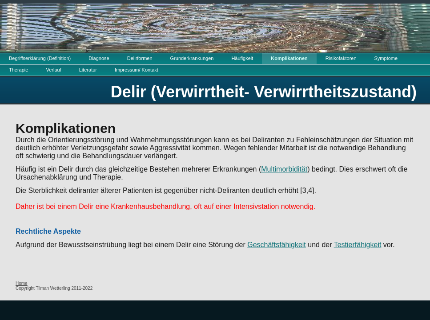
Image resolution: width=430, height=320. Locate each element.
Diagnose (98, 58)
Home (22, 283)
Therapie (18, 69)
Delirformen (140, 58)
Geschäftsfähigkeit (276, 244)
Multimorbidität (284, 169)
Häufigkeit (242, 58)
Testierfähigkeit (358, 244)
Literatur (88, 69)
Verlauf (53, 69)
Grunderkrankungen (192, 58)
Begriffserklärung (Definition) (40, 58)
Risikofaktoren (341, 58)
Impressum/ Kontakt (136, 69)
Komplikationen (289, 58)
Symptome (386, 58)
